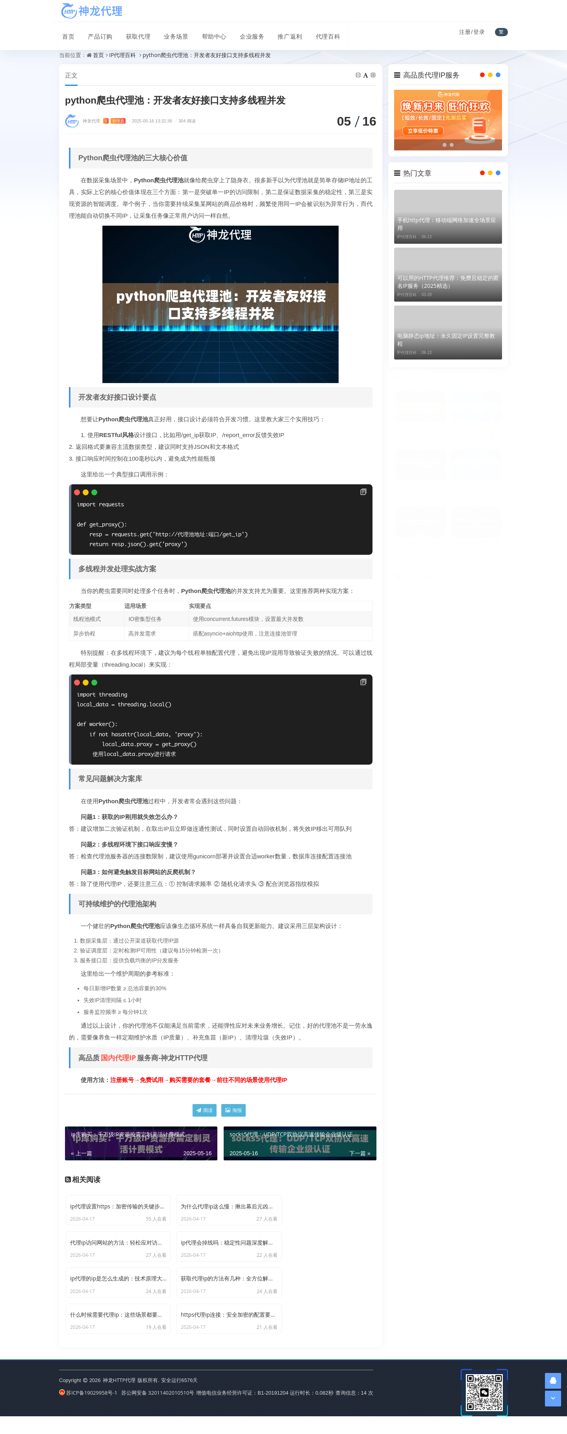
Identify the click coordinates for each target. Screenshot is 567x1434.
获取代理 (133, 33)
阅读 (204, 1110)
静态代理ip (415, 642)
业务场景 (170, 33)
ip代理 (450, 597)
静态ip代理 (450, 642)
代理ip (414, 597)
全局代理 (486, 627)
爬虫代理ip (486, 612)
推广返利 (281, 33)
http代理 (486, 597)
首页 (65, 33)
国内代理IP (118, 1058)
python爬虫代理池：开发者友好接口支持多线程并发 (207, 55)
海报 (233, 1110)
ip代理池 (486, 672)
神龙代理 (104, 121)
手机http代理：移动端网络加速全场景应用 (446, 224)
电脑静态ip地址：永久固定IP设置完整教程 (446, 339)
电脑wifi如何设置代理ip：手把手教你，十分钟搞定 (419, 489)
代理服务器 (415, 612)
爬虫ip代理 (450, 672)
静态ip (414, 672)
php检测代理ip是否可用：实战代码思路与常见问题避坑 (420, 431)
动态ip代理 (486, 642)
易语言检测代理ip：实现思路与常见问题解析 (475, 489)
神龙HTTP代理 (119, 1397)
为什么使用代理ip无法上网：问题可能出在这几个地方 (420, 547)
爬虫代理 (450, 612)
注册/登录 (472, 31)
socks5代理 (451, 627)
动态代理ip (486, 657)
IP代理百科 (122, 55)
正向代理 (450, 657)
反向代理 (414, 627)
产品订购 (96, 33)
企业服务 (244, 33)
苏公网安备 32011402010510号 (157, 1410)
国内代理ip (415, 657)
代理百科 (318, 33)
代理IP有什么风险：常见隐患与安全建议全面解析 (475, 431)
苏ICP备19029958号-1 (88, 1410)
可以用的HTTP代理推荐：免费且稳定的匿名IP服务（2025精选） (448, 281)
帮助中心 (207, 33)
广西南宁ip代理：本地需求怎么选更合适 (475, 547)
